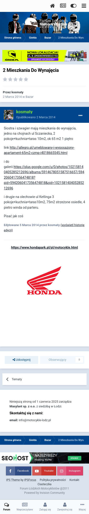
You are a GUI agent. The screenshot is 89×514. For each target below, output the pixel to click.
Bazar (29, 97)
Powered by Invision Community (44, 492)
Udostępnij (22, 359)
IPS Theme (13, 480)
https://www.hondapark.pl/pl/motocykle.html (44, 247)
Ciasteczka (44, 484)
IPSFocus (30, 480)
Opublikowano (35, 117)
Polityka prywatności (53, 480)
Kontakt (74, 480)
